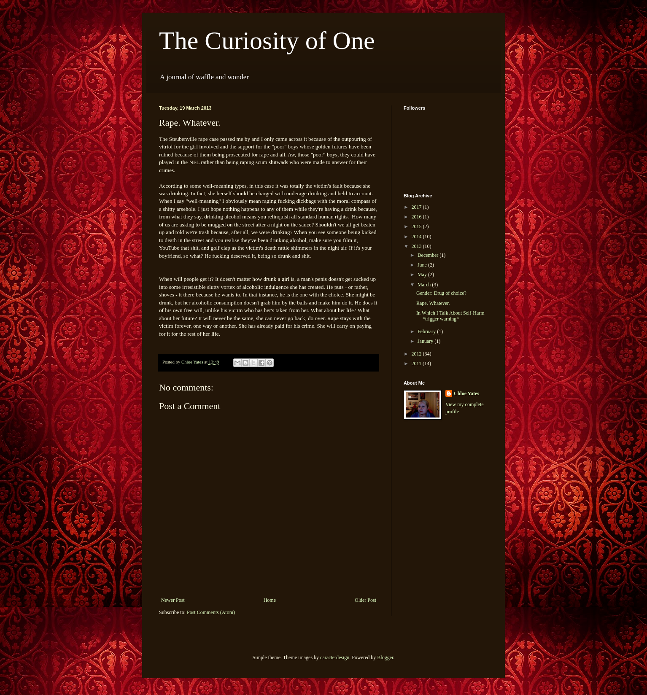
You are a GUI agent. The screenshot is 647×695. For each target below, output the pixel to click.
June (423, 265)
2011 (417, 363)
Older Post (365, 600)
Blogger (385, 657)
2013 (417, 246)
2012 (417, 354)
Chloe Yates (466, 393)
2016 (417, 217)
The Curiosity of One (267, 40)
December (428, 255)
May (423, 274)
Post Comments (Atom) (211, 612)
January (426, 341)
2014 (417, 237)
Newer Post (173, 600)
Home (270, 600)
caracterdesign (334, 657)
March (425, 285)
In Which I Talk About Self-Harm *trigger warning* (450, 316)
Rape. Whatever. (433, 303)
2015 (417, 226)
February (427, 331)
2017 (417, 207)
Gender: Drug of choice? (441, 293)
